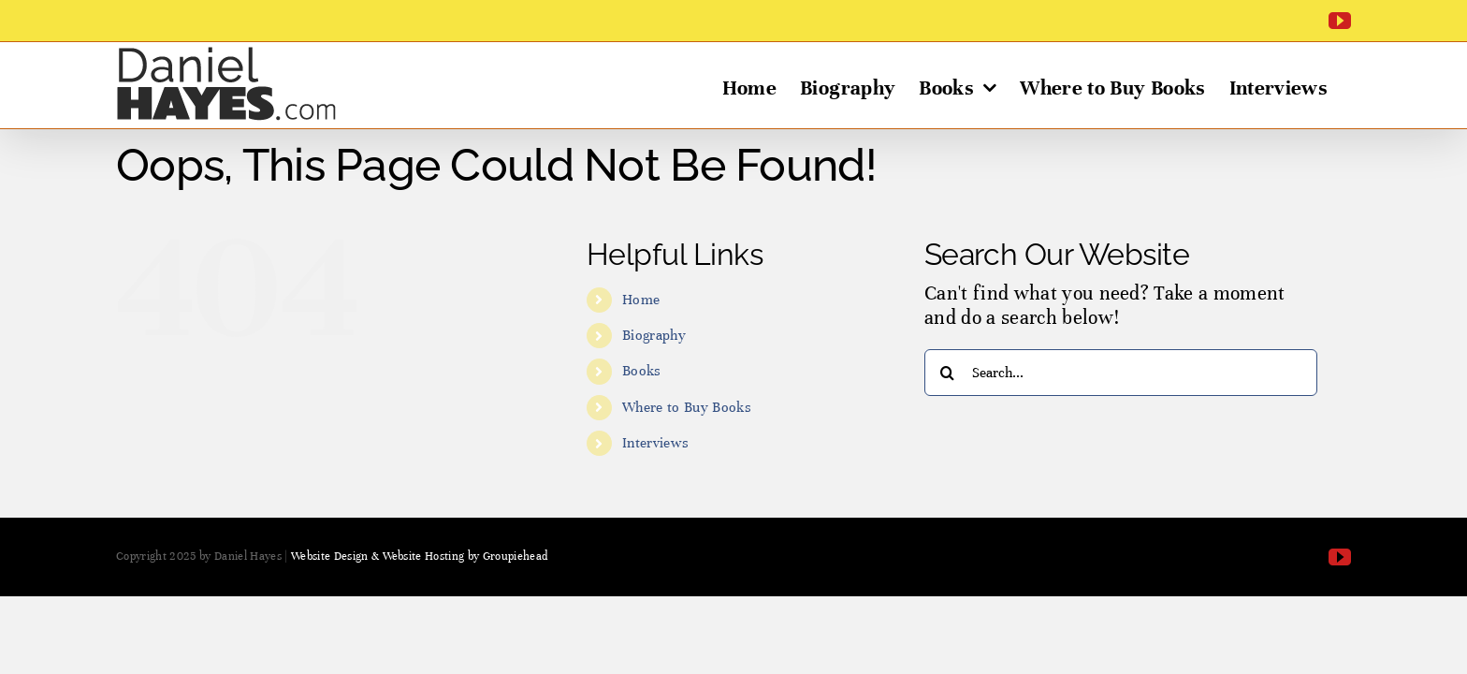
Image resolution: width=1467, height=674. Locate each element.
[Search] (947, 372)
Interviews (655, 442)
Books (641, 370)
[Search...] (1120, 372)
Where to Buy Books (686, 407)
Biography (654, 335)
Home (641, 299)
